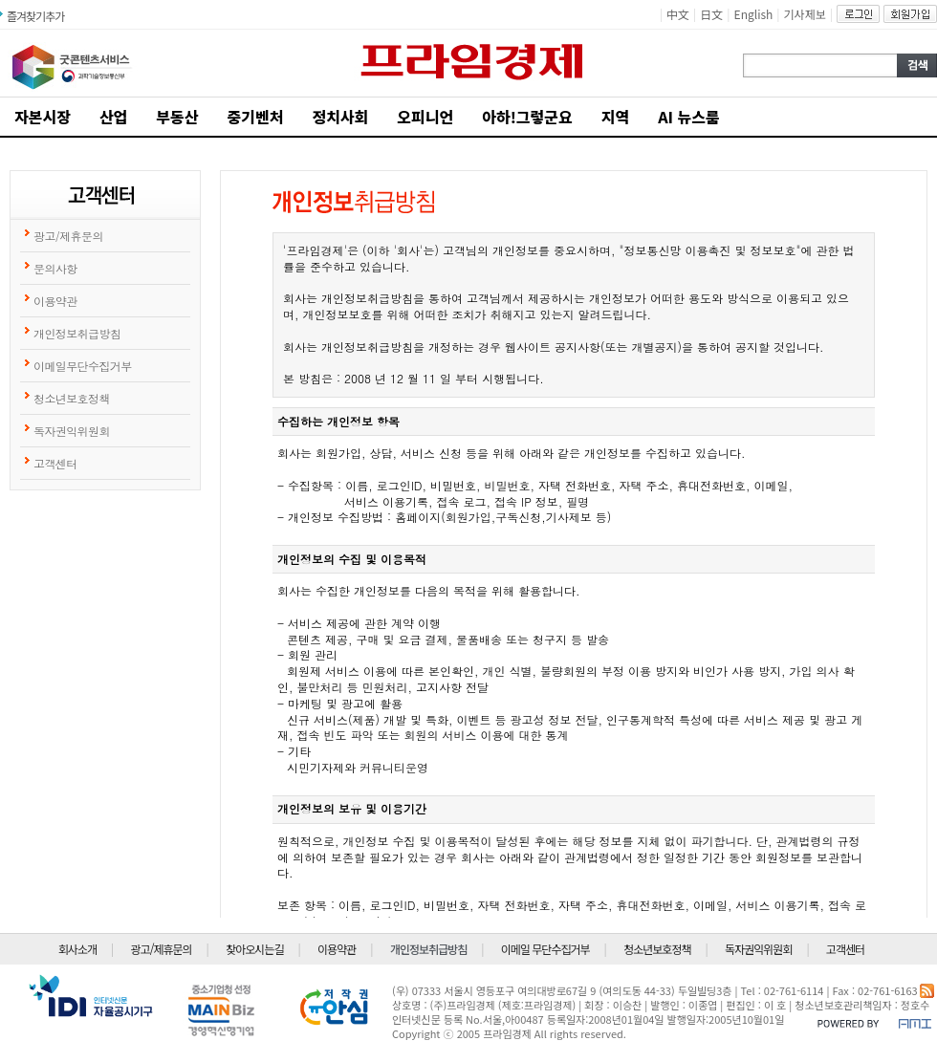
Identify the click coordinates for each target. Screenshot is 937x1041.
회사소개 (77, 949)
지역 (615, 116)
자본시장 (42, 116)
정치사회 (340, 116)
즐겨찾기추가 (35, 16)
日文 (711, 14)
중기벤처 (256, 116)
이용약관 (336, 949)
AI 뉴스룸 (689, 116)
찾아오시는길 (254, 949)
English (754, 14)
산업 (113, 116)
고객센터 (845, 949)
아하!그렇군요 (527, 116)
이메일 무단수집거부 (545, 949)
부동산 (177, 116)
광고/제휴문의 (161, 949)
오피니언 (425, 116)
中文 (677, 14)
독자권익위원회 (758, 949)
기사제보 (805, 14)
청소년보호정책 (656, 949)
